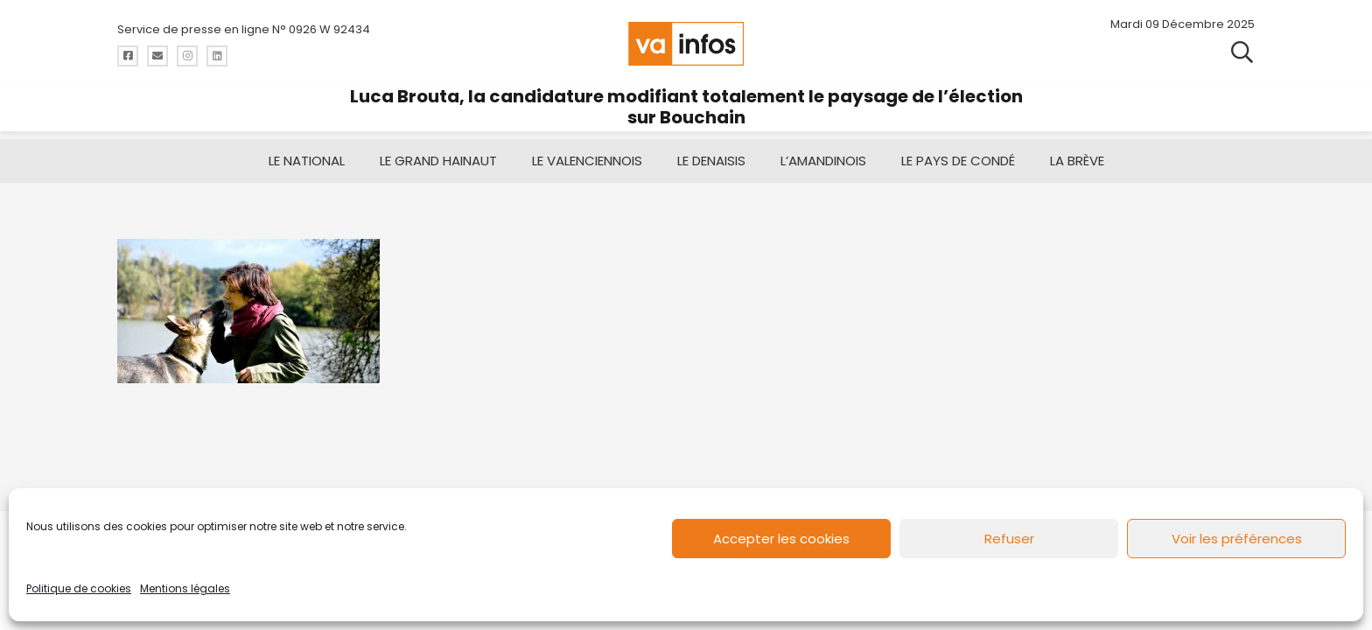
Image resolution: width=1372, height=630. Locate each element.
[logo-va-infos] (686, 44)
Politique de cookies (78, 588)
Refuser (1009, 538)
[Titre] (127, 56)
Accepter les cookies (781, 538)
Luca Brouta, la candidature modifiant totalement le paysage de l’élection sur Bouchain (686, 107)
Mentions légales (185, 588)
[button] (1242, 52)
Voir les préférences (1237, 538)
